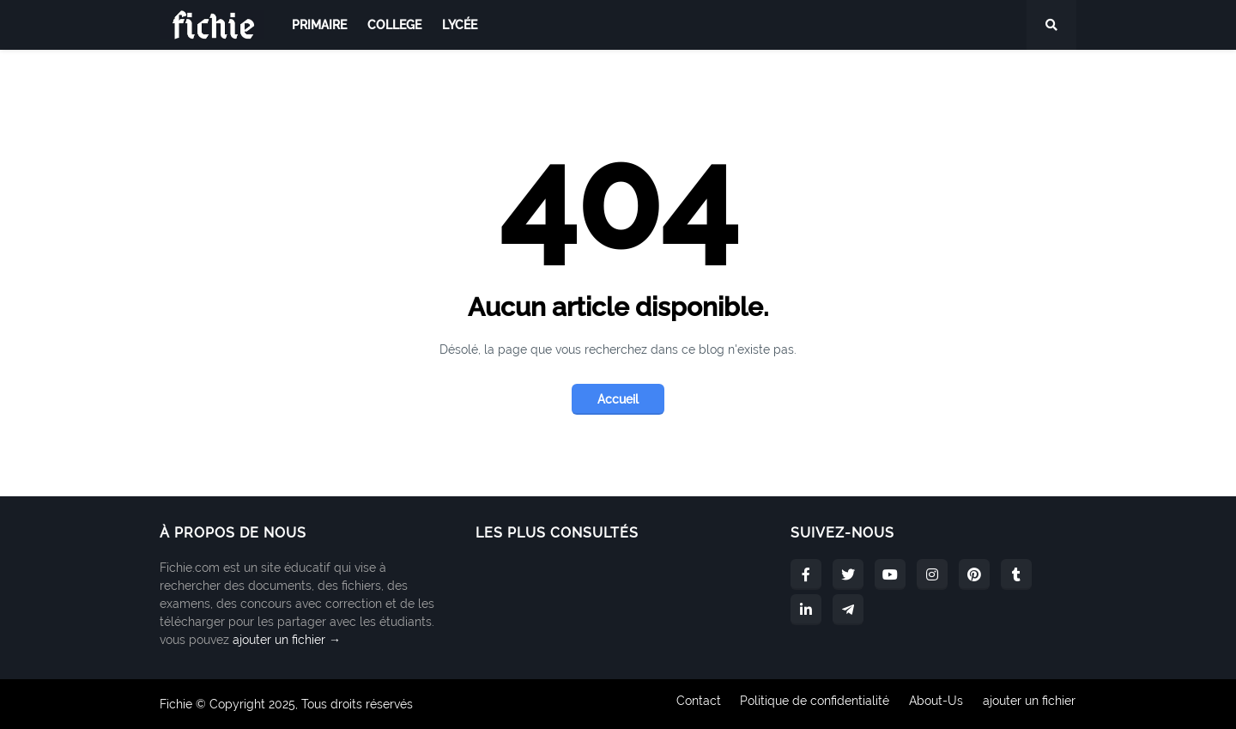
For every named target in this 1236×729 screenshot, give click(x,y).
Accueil (618, 399)
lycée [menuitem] (459, 25)
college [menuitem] (394, 25)
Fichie (176, 704)
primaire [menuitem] (319, 25)
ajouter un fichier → (287, 640)
